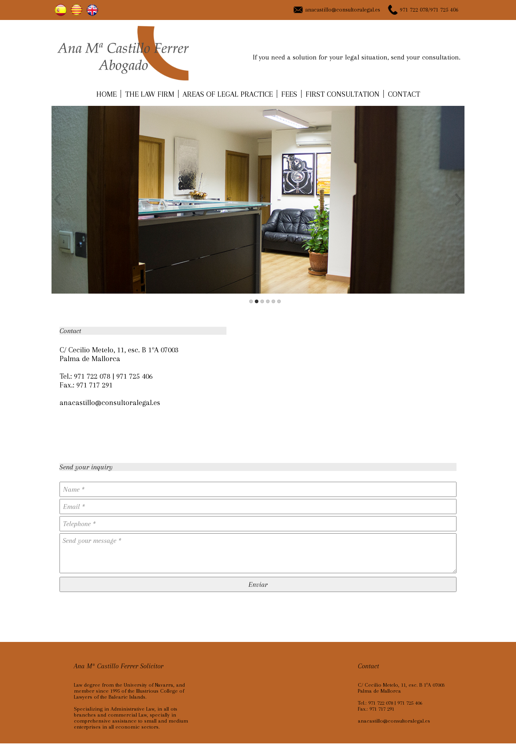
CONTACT (404, 94)
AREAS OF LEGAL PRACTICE (228, 94)
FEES (289, 94)
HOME (106, 94)
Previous (59, 199)
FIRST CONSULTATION (342, 94)
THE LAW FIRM (149, 94)
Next (456, 199)
